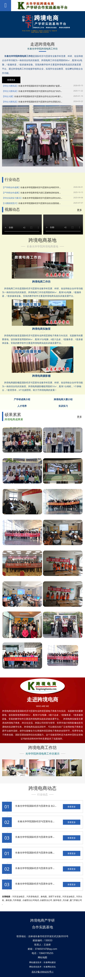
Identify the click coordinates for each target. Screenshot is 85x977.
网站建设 (33, 962)
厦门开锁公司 (76, 900)
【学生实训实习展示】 (12, 198)
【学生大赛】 (8, 96)
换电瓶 (44, 896)
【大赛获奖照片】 (10, 203)
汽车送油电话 (18, 896)
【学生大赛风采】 (10, 85)
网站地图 (42, 957)
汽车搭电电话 (32, 896)
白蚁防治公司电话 (31, 900)
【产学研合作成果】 (11, 187)
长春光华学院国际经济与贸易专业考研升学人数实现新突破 (46, 187)
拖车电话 (57, 900)
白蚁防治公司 (46, 900)
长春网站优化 (50, 966)
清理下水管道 (54, 896)
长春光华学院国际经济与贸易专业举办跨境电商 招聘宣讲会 (45, 837)
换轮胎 (9, 900)
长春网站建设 (50, 962)
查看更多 (72, 806)
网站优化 (33, 966)
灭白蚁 (66, 900)
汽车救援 (17, 900)
